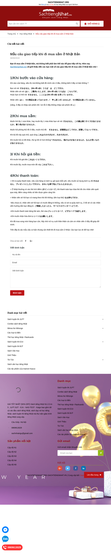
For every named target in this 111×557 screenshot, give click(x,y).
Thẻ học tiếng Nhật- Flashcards (20, 337)
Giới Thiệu (11, 355)
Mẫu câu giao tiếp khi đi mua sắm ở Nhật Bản (45, 54)
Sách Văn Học (13, 351)
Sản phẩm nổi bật (19, 441)
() (93, 24)
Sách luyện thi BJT (15, 346)
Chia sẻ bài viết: (16, 241)
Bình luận (17, 293)
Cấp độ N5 (11, 465)
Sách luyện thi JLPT (15, 319)
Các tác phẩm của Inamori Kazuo (21, 369)
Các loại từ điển (14, 333)
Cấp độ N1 (11, 448)
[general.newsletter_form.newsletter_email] (81, 453)
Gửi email (64, 441)
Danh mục (64, 381)
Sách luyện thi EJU (15, 342)
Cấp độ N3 (11, 456)
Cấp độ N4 (11, 460)
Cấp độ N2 (11, 452)
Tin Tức (10, 360)
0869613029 (16, 428)
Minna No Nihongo (15, 328)
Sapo (82, 475)
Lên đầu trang (94, 475)
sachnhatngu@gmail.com (22, 433)
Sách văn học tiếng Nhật (17, 364)
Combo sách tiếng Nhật (17, 324)
